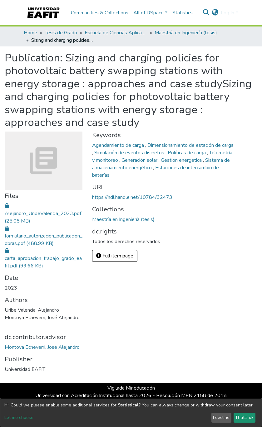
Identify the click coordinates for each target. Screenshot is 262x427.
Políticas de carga (187, 152)
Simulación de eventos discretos (130, 152)
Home (30, 32)
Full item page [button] (114, 255)
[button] (215, 13)
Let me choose (18, 417)
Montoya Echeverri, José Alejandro (42, 347)
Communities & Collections (99, 12)
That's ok (244, 417)
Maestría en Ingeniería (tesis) (186, 32)
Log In (227, 12)
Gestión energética (182, 160)
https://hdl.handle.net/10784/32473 (132, 197)
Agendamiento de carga (118, 145)
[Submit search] (206, 13)
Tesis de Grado (61, 32)
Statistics (182, 12)
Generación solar (140, 160)
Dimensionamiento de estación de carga (190, 145)
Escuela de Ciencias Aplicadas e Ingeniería (116, 32)
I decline (221, 417)
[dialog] (131, 413)
